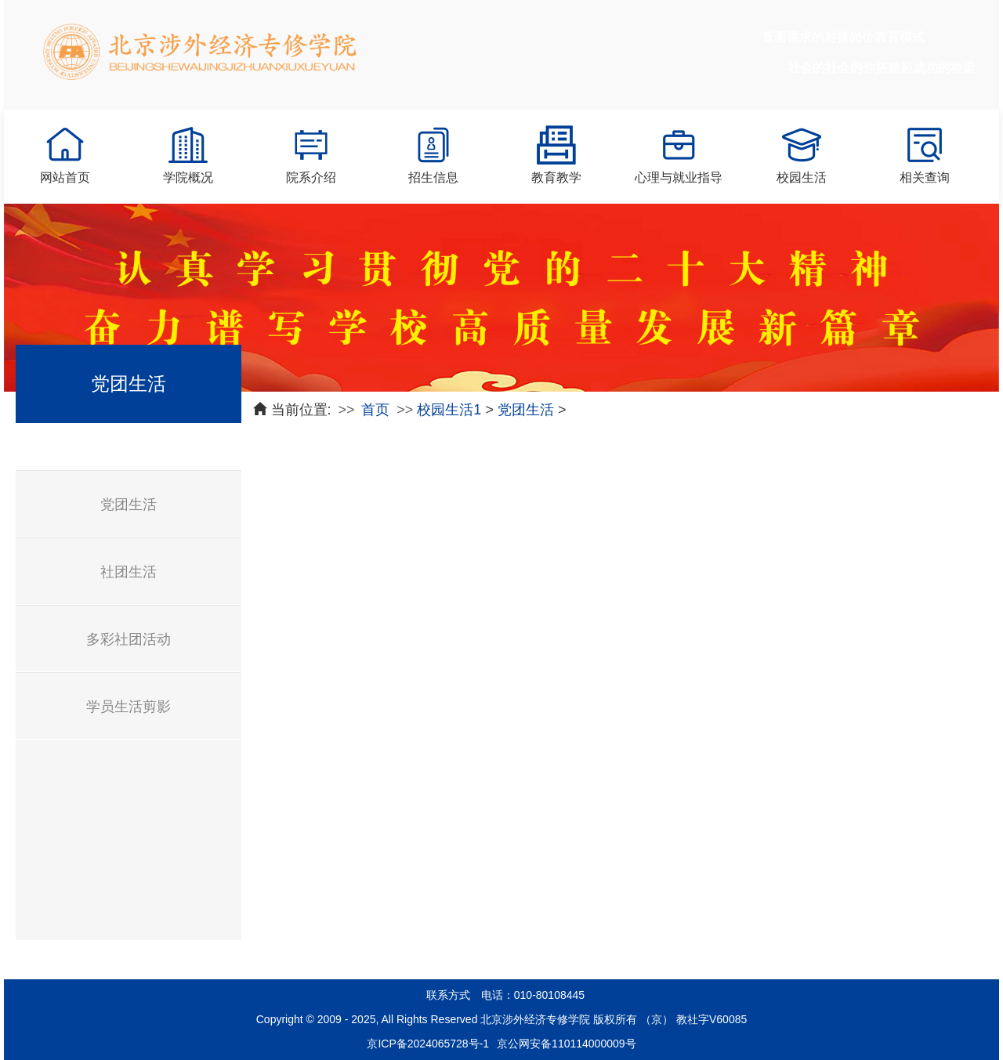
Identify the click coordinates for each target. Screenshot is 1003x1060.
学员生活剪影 (128, 707)
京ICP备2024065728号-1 (428, 1043)
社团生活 (128, 572)
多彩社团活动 (128, 639)
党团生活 (128, 504)
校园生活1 (449, 410)
